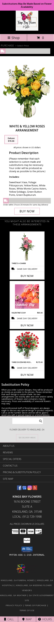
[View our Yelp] (35, 489)
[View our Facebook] (19, 489)
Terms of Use (27, 610)
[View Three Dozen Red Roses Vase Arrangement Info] (27, 345)
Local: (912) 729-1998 (27, 517)
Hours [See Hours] (45, 619)
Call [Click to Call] (9, 619)
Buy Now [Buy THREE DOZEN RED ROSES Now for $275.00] (27, 375)
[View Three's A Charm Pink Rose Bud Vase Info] (27, 246)
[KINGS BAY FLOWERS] (27, 30)
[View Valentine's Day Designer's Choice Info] (27, 296)
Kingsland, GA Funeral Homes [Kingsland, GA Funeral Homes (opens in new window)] (18, 580)
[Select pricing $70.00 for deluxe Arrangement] (11, 139)
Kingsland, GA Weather (13, 595)
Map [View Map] (27, 619)
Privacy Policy (14, 605)
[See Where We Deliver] (27, 437)
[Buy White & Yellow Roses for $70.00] (27, 211)
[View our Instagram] (29, 489)
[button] (27, 549)
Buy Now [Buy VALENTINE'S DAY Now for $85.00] (27, 325)
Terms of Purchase (36, 605)
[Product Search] (27, 421)
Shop (13, 37)
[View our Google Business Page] (24, 489)
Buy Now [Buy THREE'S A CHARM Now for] (27, 276)
